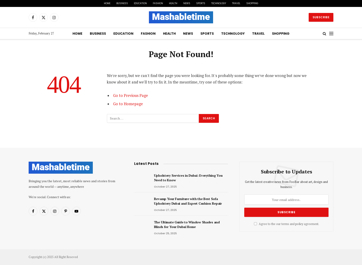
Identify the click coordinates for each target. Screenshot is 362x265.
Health (173, 3)
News (186, 3)
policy (299, 224)
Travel (236, 3)
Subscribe (321, 17)
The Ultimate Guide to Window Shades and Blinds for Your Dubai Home (187, 224)
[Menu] (331, 33)
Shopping (252, 3)
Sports (200, 3)
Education (140, 3)
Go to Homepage (128, 103)
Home (107, 3)
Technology (218, 3)
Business (122, 3)
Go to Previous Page (130, 95)
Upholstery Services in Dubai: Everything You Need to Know (188, 177)
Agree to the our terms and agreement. (286, 224)
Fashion (158, 3)
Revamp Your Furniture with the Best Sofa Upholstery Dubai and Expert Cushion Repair (188, 201)
